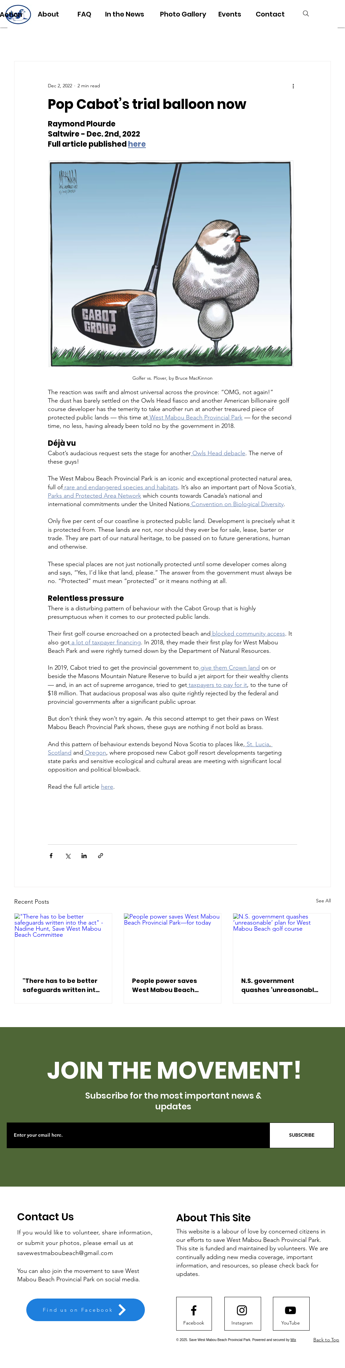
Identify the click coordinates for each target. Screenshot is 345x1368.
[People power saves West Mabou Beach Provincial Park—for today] (172, 940)
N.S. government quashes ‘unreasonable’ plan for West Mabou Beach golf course (280, 985)
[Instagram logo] (242, 1310)
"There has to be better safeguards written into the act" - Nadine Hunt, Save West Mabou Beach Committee (62, 985)
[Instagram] (242, 1323)
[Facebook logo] (193, 1310)
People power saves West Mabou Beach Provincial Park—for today (164, 985)
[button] (290, 1323)
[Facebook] (194, 1323)
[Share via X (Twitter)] (67, 855)
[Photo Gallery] (183, 14)
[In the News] (124, 14)
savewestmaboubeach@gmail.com (65, 1253)
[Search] (306, 13)
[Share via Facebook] (51, 855)
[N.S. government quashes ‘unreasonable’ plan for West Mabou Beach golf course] (282, 940)
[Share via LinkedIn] (84, 855)
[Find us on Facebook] (85, 1310)
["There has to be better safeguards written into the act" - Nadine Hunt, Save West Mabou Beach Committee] (63, 940)
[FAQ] (84, 14)
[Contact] (270, 14)
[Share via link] (100, 855)
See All (323, 901)
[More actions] (293, 86)
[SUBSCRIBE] (302, 1135)
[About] (48, 14)
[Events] (230, 14)
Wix (293, 1340)
